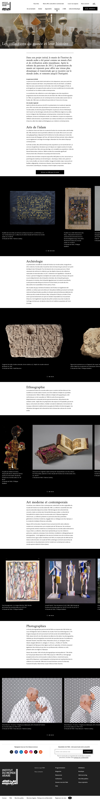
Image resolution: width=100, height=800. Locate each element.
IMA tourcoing (82, 775)
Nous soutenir (85, 3)
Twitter (11, 752)
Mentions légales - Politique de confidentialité (39, 798)
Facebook (16, 752)
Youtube (26, 752)
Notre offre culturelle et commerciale (53, 3)
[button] (46, 250)
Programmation (60, 768)
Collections (58, 779)
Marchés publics (83, 779)
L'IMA (64, 9)
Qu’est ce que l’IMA (40, 768)
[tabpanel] (32, 213)
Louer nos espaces (73, 3)
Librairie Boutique (74, 9)
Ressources (58, 775)
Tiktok (36, 752)
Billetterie (92, 9)
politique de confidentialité (81, 757)
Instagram (31, 752)
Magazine (58, 771)
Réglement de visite (60, 798)
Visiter (40, 9)
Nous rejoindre (83, 782)
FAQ (56, 786)
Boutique (81, 771)
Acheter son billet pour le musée (50, 172)
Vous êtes (36, 3)
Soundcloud (40, 752)
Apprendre (48, 9)
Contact (4, 798)
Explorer (57, 9)
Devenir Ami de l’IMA (61, 782)
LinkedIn (21, 752)
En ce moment (31, 9)
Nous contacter (39, 772)
